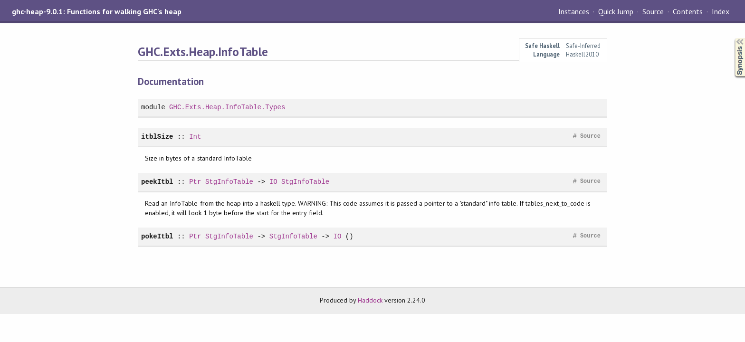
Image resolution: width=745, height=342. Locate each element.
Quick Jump (615, 11)
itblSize (157, 136)
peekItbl (157, 181)
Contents (687, 11)
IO (273, 181)
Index (720, 11)
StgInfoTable (229, 181)
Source (653, 11)
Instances (573, 11)
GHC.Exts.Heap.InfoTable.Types (227, 107)
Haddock (370, 300)
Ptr (195, 181)
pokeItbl (157, 236)
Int (195, 136)
